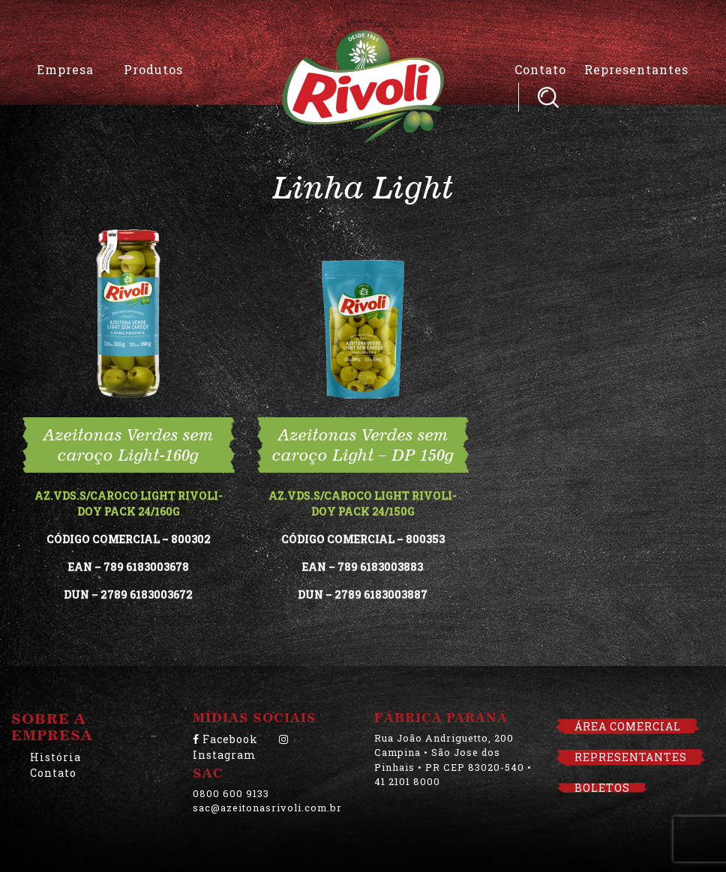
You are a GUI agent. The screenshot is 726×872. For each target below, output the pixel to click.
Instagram (241, 748)
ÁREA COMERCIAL (627, 726)
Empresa (65, 69)
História (55, 757)
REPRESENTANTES (630, 757)
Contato (540, 69)
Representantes (636, 69)
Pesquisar (548, 97)
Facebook (225, 739)
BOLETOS (602, 788)
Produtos (153, 69)
